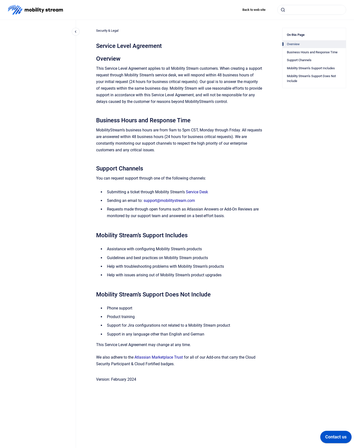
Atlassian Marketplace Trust (158, 357)
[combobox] (312, 9)
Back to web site (254, 10)
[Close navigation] (76, 32)
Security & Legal (107, 30)
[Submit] (283, 10)
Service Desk (197, 192)
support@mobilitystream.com (169, 200)
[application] (336, 438)
